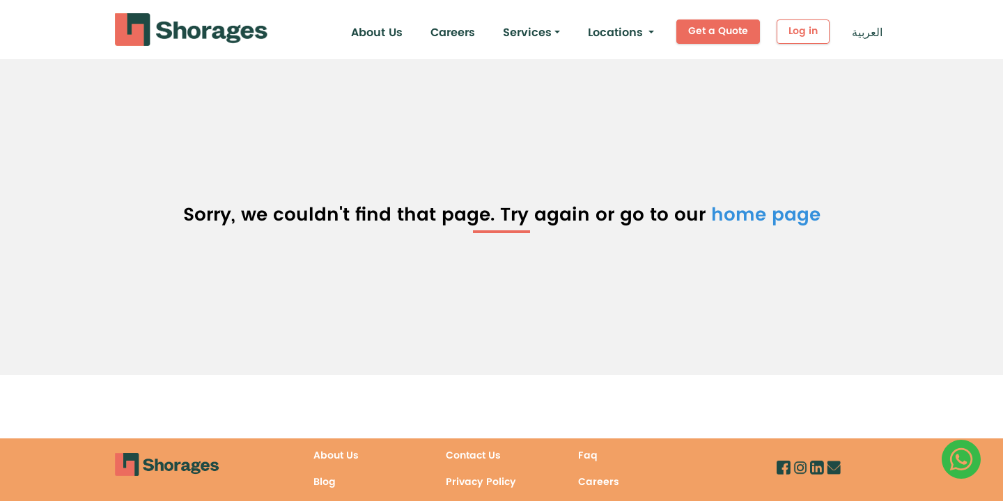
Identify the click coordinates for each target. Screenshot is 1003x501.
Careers (452, 33)
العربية (867, 33)
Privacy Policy (481, 482)
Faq (588, 455)
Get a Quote (718, 31)
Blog (324, 482)
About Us (377, 33)
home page (766, 215)
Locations (615, 33)
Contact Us (473, 455)
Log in (803, 31)
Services (527, 33)
